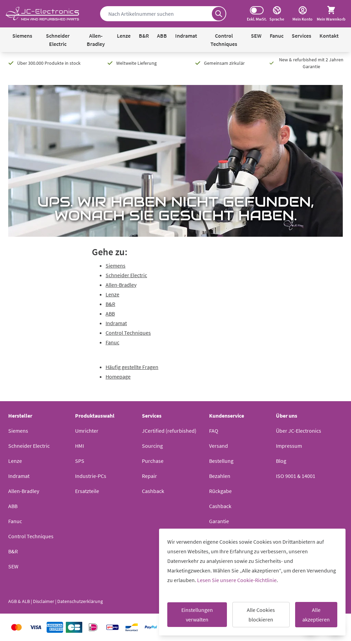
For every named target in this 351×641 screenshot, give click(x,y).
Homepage (118, 376)
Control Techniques (223, 39)
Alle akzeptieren (316, 614)
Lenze (124, 35)
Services (301, 35)
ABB (162, 35)
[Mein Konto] (302, 13)
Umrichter (86, 430)
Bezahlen (219, 475)
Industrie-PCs (90, 475)
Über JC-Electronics (298, 430)
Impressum (289, 445)
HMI (79, 445)
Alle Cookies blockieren (261, 614)
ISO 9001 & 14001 (295, 475)
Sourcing (152, 445)
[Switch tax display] (257, 10)
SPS (79, 460)
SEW (256, 35)
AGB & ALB (19, 601)
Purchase (153, 460)
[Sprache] (276, 13)
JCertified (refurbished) (169, 430)
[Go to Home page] (42, 14)
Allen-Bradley (96, 39)
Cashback (153, 491)
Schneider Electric (58, 39)
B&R (144, 35)
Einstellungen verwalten (197, 614)
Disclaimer (43, 601)
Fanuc (276, 35)
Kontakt (329, 35)
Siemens (22, 35)
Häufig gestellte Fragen (132, 366)
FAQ (213, 430)
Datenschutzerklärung (80, 601)
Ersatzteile (87, 491)
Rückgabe (220, 491)
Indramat (186, 35)
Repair (149, 475)
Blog (281, 460)
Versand (218, 445)
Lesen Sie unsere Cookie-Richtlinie (237, 580)
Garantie (219, 521)
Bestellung (221, 460)
